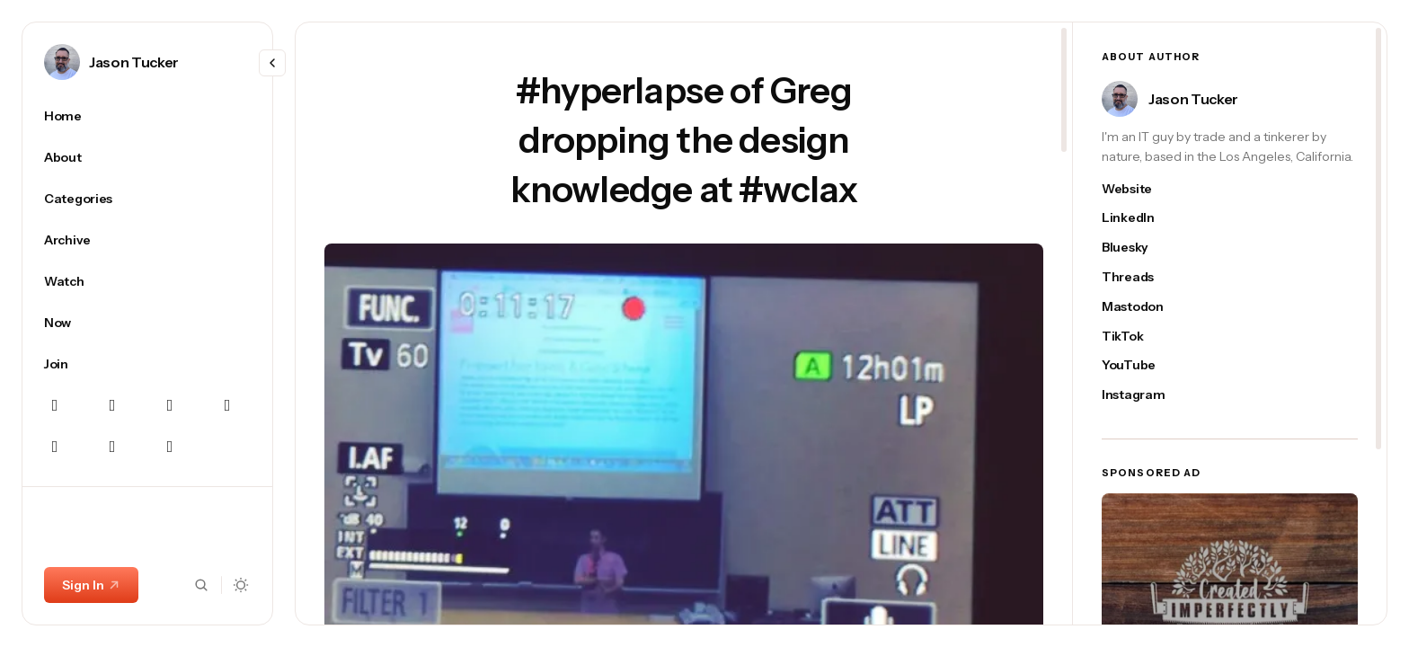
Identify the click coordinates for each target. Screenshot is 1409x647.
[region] (147, 361)
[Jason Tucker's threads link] (1142, 277)
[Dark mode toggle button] (241, 585)
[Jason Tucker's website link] (1142, 189)
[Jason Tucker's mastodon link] (1142, 307)
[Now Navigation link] (147, 323)
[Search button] (201, 585)
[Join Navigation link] (147, 364)
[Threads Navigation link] (54, 447)
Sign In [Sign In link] (91, 585)
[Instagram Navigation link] (112, 405)
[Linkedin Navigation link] (227, 405)
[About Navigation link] (147, 157)
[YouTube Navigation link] (112, 447)
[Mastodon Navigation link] (169, 405)
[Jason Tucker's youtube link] (1142, 365)
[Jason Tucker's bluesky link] (1142, 247)
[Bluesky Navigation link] (54, 405)
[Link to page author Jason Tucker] (62, 62)
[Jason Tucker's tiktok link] (1142, 336)
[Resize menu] (272, 62)
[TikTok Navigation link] (169, 447)
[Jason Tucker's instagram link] (1142, 395)
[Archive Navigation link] (147, 240)
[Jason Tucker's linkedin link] (1142, 218)
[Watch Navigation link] (147, 281)
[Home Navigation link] (147, 116)
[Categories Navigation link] (147, 199)
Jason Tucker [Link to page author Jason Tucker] (134, 62)
